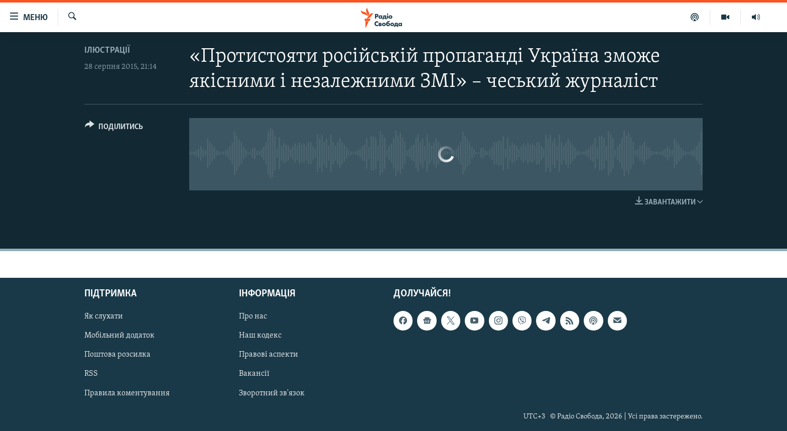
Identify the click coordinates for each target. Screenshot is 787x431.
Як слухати (103, 316)
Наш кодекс (260, 336)
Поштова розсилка (117, 355)
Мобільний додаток (119, 336)
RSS (91, 374)
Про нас (253, 316)
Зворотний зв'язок (272, 393)
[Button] (114, 128)
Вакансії (254, 374)
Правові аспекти (268, 355)
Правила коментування (127, 393)
